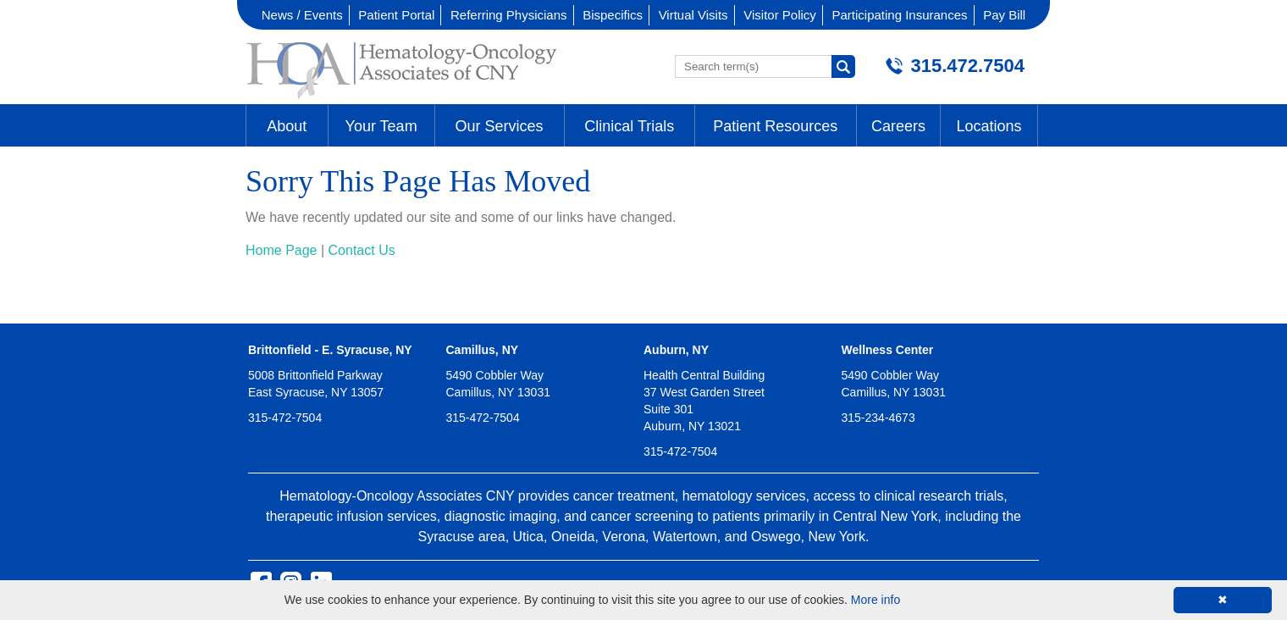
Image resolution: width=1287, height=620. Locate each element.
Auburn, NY (676, 350)
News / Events (302, 15)
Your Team (381, 126)
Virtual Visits (693, 15)
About (287, 126)
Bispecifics (613, 15)
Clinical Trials (629, 126)
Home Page (282, 250)
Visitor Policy (779, 15)
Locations (988, 126)
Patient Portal (396, 15)
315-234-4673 (878, 417)
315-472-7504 (285, 417)
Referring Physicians (508, 15)
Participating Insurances (899, 15)
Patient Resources (775, 126)
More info (875, 599)
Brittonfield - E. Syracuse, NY (330, 350)
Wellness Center (888, 350)
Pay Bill (1004, 15)
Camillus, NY (482, 350)
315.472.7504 (967, 65)
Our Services (500, 126)
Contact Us (362, 250)
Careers (898, 126)
